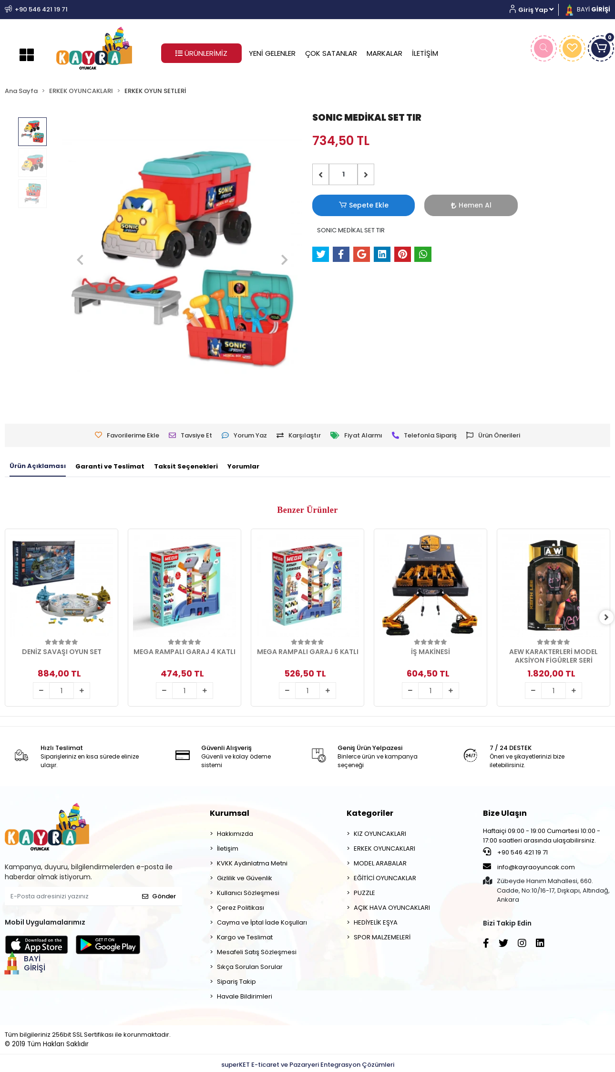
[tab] (38, 467)
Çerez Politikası (240, 907)
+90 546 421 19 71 (515, 852)
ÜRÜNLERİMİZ (201, 53)
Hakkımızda (235, 833)
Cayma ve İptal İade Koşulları (262, 922)
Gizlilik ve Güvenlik (244, 878)
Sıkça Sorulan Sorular (250, 966)
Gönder (159, 896)
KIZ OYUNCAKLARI (380, 833)
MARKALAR (384, 53)
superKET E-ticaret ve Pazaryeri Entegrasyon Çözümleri (307, 1064)
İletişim (227, 848)
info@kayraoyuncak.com (529, 867)
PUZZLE (364, 892)
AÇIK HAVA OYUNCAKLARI (392, 907)
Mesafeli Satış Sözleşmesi (257, 952)
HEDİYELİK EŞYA (376, 922)
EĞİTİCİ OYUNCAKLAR (385, 878)
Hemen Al (410, 205)
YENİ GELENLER (272, 53)
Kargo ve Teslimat (245, 937)
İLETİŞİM (425, 53)
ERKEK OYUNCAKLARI (384, 848)
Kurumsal (229, 813)
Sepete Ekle (343, 205)
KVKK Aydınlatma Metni (252, 863)
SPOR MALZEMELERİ (382, 937)
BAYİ (587, 9)
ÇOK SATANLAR (331, 53)
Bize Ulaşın (505, 813)
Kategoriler (370, 813)
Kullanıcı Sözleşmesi (248, 892)
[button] (535, 9)
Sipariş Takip (236, 981)
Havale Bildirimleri (244, 996)
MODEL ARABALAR (380, 863)
